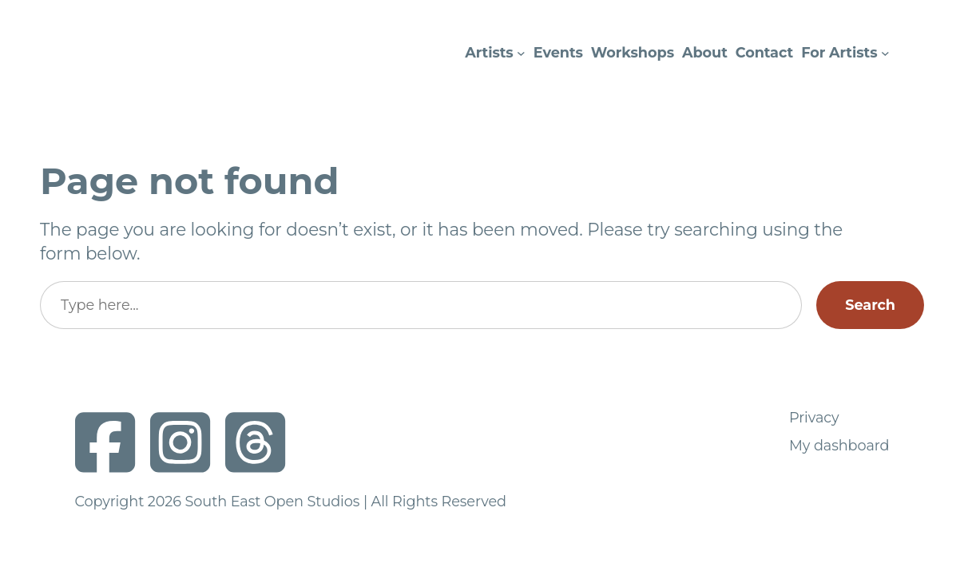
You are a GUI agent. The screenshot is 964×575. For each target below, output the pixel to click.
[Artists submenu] (521, 53)
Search (870, 304)
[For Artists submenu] (885, 53)
